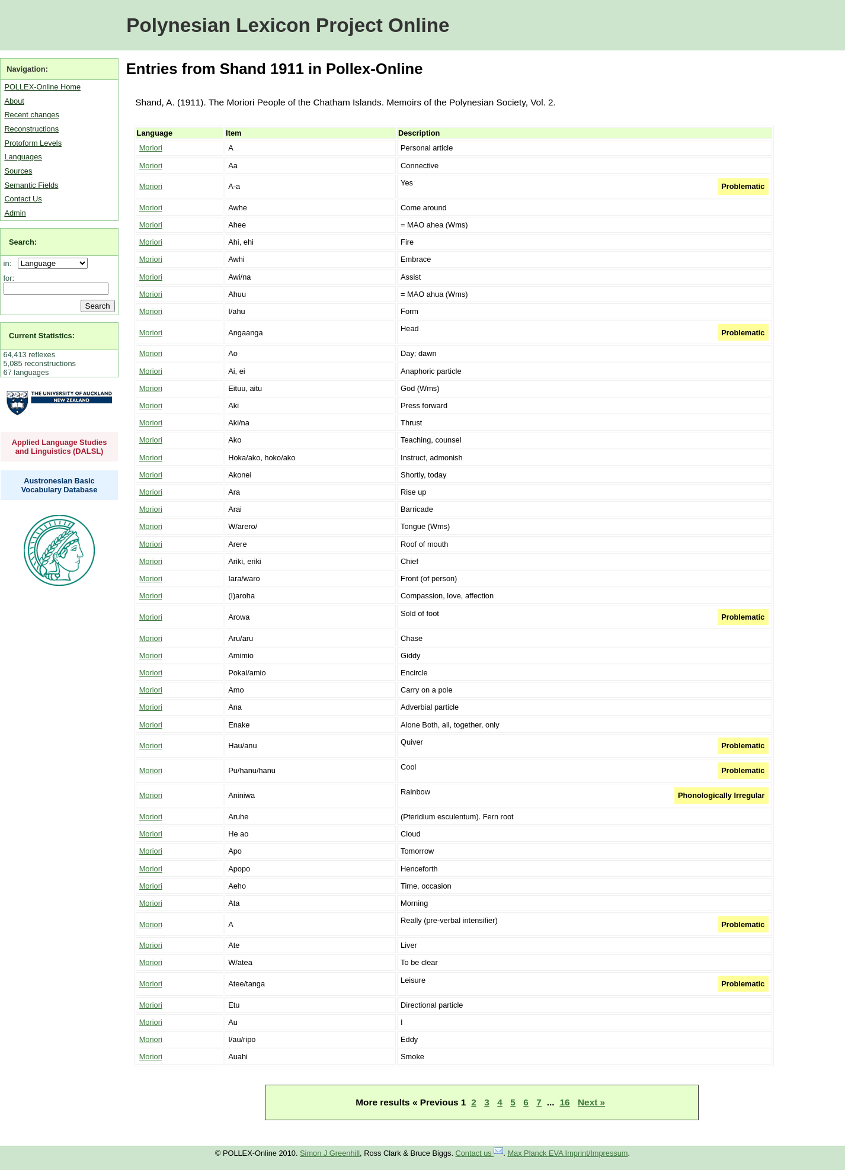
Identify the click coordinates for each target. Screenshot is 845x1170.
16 (564, 1102)
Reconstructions (31, 128)
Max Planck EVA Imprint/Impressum (567, 1153)
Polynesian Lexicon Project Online (287, 25)
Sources (18, 170)
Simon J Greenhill (330, 1153)
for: (9, 278)
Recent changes (31, 114)
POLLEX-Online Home (42, 86)
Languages (22, 156)
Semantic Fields (31, 185)
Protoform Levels (33, 143)
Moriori (150, 147)
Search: (23, 242)
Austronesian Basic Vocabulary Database (59, 485)
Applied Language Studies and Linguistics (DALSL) (59, 447)
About (14, 101)
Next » (591, 1102)
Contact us (480, 1153)
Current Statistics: (42, 335)
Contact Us (22, 198)
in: (10, 263)
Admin (14, 213)
